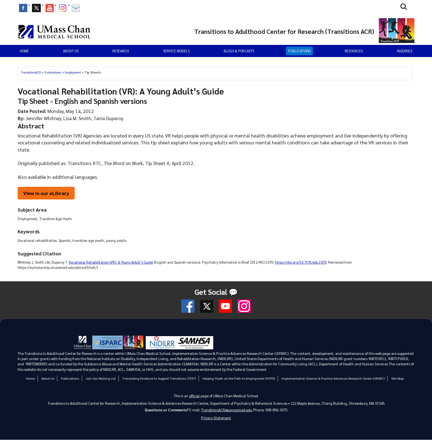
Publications (299, 50)
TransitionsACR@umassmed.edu (226, 409)
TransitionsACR (31, 72)
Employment (73, 72)
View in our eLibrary (46, 193)
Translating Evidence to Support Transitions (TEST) (159, 378)
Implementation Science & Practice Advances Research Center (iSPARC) (333, 378)
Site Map (397, 378)
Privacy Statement (216, 418)
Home (24, 50)
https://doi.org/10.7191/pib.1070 (300, 262)
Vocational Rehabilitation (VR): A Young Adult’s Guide (111, 262)
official (194, 395)
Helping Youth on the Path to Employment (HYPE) (238, 378)
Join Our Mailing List (101, 378)
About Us (47, 378)
